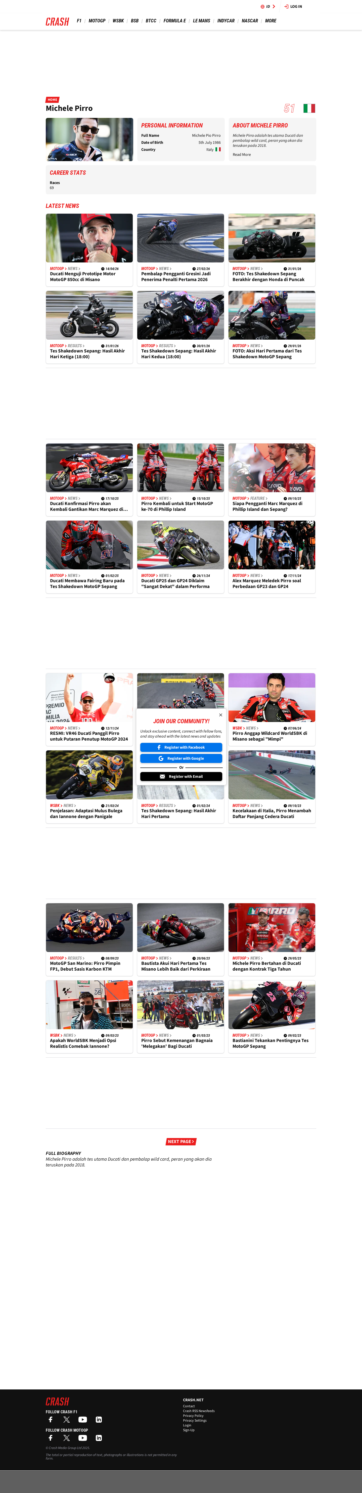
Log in (293, 6)
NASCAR (249, 21)
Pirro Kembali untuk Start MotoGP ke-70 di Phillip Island (177, 506)
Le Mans (201, 21)
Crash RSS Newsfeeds (199, 1411)
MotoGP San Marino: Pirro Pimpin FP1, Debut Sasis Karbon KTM (85, 966)
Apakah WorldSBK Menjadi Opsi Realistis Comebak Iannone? (83, 1043)
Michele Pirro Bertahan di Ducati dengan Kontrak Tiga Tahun (267, 966)
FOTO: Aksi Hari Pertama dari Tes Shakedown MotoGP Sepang (267, 354)
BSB (134, 21)
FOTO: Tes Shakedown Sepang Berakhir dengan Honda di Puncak (268, 277)
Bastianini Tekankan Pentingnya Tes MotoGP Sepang (270, 1043)
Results (76, 346)
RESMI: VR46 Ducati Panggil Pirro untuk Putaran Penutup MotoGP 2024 (89, 736)
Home (52, 100)
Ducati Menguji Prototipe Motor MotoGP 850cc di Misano (83, 277)
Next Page (181, 1141)
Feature (259, 498)
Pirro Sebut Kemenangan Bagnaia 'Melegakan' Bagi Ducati (177, 1043)
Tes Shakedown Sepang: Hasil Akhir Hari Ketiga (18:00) (87, 354)
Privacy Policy (193, 1416)
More (270, 21)
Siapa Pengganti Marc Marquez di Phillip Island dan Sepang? (267, 506)
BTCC (150, 21)
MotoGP (96, 21)
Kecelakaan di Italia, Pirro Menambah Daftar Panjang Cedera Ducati (272, 814)
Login (187, 1425)
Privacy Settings (195, 1420)
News (74, 268)
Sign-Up (189, 1430)
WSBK (118, 21)
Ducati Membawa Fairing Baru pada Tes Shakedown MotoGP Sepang (87, 584)
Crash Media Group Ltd (65, 1448)
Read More (242, 154)
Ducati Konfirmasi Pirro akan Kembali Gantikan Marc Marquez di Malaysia (86, 506)
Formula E (174, 21)
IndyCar (225, 21)
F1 (78, 21)
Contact (189, 1406)
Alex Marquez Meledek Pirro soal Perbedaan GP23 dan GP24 (267, 584)
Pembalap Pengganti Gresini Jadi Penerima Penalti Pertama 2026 (176, 277)
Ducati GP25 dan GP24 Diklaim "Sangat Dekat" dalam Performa (175, 584)
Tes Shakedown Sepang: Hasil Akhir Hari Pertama (178, 814)
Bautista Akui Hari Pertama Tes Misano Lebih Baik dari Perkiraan (175, 966)
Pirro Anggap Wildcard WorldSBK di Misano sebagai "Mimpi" (270, 736)
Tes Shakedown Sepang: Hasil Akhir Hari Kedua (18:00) (178, 354)
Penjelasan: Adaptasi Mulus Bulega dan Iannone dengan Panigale (86, 814)
